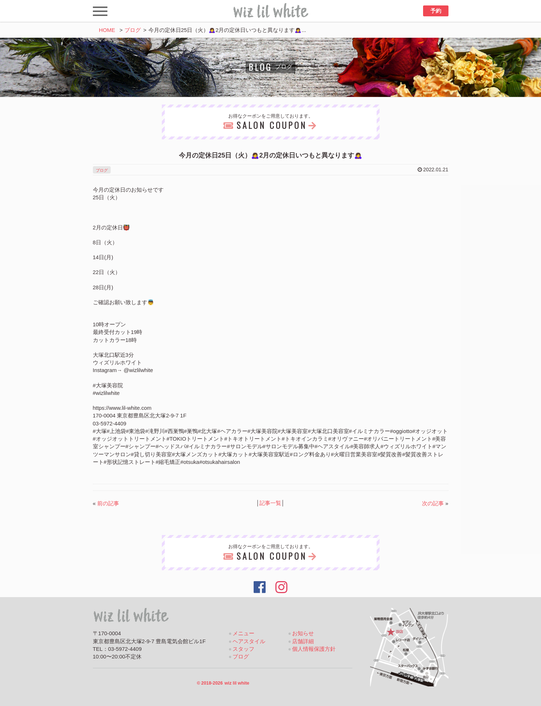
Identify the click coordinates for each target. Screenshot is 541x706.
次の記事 (433, 503)
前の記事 (108, 503)
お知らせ (303, 633)
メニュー (243, 633)
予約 (435, 11)
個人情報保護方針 (314, 649)
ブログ (132, 30)
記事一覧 (270, 503)
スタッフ (243, 649)
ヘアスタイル (249, 641)
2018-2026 (223, 683)
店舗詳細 (303, 641)
